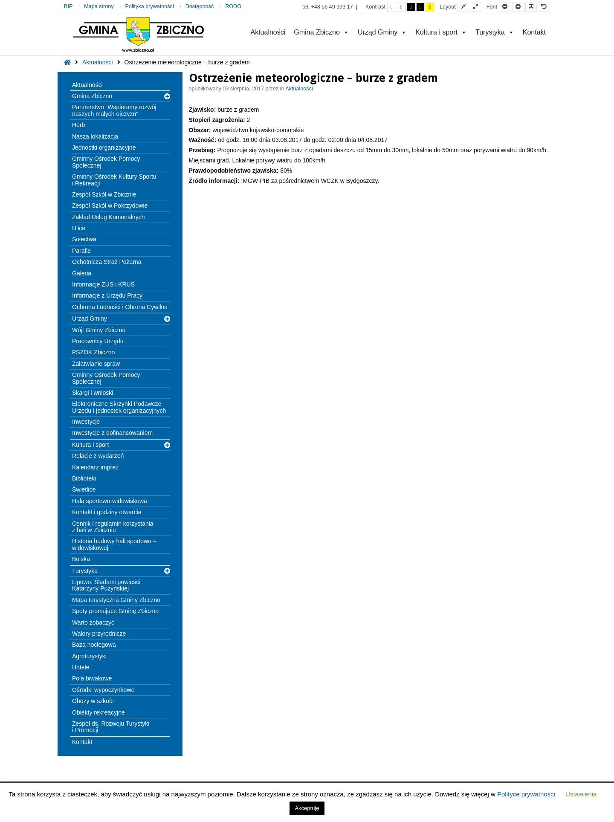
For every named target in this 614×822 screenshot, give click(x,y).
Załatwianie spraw (96, 363)
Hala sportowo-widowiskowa (109, 501)
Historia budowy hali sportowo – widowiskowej (114, 544)
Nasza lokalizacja (95, 136)
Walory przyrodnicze (99, 633)
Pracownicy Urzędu (98, 341)
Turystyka (494, 32)
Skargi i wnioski (92, 392)
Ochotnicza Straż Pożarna (107, 261)
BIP (68, 6)
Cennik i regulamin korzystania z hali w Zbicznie (113, 526)
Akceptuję (307, 808)
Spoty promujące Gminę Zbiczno (115, 611)
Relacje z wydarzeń (98, 455)
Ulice (78, 228)
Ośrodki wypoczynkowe (103, 689)
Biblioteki (84, 478)
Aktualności (267, 32)
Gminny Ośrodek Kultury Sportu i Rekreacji (114, 179)
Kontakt (534, 32)
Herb (78, 125)
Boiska (81, 559)
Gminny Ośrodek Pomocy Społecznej (106, 161)
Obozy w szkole (93, 701)
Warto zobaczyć (93, 622)
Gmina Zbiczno (321, 32)
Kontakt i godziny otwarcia (107, 512)
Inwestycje (86, 421)
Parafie (81, 250)
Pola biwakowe (92, 678)
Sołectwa (84, 239)
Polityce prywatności (526, 794)
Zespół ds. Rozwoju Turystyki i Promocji (110, 726)
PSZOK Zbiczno (93, 352)
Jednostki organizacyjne (104, 147)
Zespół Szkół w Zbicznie (104, 194)
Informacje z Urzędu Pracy (107, 295)
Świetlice (84, 489)
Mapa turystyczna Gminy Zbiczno (116, 599)
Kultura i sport (441, 32)
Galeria (81, 273)
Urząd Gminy (382, 32)
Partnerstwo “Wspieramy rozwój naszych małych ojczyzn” (114, 110)
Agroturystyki (89, 656)
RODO (233, 6)
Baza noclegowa (94, 644)
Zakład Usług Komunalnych (108, 217)
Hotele (80, 667)
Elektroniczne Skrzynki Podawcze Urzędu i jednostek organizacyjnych (119, 407)
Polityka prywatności (149, 6)
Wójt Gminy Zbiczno (98, 330)
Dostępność (199, 6)
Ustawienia (581, 794)
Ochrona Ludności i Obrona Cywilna (120, 307)
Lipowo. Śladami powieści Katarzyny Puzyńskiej (106, 585)
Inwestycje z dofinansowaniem (112, 432)
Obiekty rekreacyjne (98, 712)
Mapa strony (98, 6)
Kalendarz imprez (95, 467)
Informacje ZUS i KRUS (103, 284)
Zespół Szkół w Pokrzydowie (110, 205)
